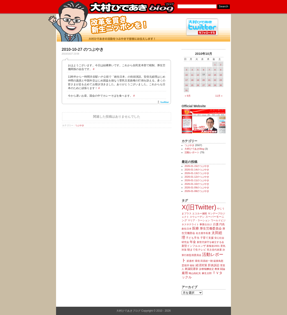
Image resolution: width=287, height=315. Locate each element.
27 (203, 85)
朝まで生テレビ (196, 249)
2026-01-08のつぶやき (197, 191)
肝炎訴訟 (214, 265)
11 (192, 75)
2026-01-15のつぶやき (197, 166)
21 (209, 80)
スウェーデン (197, 216)
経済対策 (201, 265)
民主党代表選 (214, 249)
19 (198, 80)
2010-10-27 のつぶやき (83, 49)
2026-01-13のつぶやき (197, 173)
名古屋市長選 (203, 233)
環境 (197, 261)
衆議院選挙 (191, 268)
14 (209, 75)
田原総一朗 (206, 261)
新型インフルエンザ (194, 245)
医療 (195, 228)
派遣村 (190, 261)
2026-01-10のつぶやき (197, 184)
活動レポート (192, 152)
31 (186, 90)
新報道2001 (213, 246)
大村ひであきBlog (194, 148)
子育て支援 (207, 237)
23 (221, 80)
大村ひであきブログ (131, 7)
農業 (217, 269)
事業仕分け (206, 224)
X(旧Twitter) (199, 207)
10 (186, 75)
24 (186, 85)
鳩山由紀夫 (195, 273)
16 (221, 75)
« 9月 (188, 95)
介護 (216, 224)
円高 (222, 224)
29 (215, 85)
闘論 (222, 269)
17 (186, 80)
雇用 (185, 273)
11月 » (218, 95)
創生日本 (186, 228)
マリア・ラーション (199, 220)
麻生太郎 (207, 273)
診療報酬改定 (206, 269)
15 (215, 75)
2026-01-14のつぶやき (197, 169)
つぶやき (79, 125)
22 (215, 80)
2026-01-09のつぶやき (197, 187)
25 (192, 85)
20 (203, 80)
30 (221, 85)
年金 (193, 242)
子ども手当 (192, 237)
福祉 (192, 265)
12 (198, 75)
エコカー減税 (199, 213)
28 (209, 85)
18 (192, 80)
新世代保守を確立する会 (210, 242)
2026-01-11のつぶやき (197, 180)
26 (198, 85)
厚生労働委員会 (211, 228)
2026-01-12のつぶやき (197, 176)
